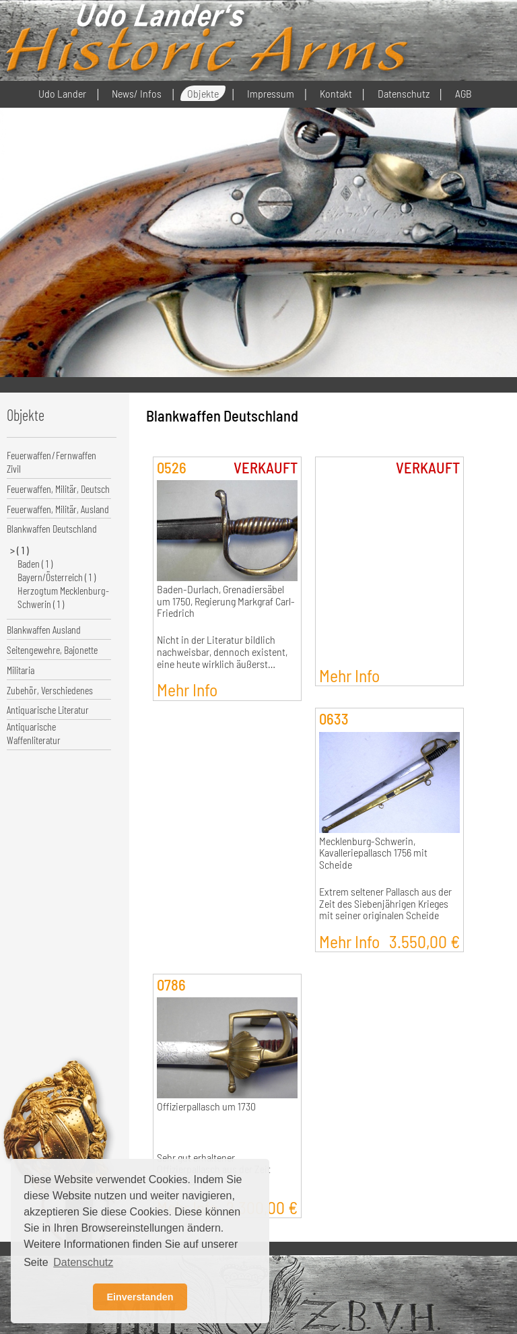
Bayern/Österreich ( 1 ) (57, 576)
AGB (463, 93)
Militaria (20, 669)
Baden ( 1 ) (35, 563)
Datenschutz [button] (83, 1262)
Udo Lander (62, 93)
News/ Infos (137, 93)
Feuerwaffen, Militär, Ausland (58, 508)
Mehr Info (187, 689)
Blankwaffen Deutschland (52, 528)
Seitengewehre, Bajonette (52, 649)
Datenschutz (403, 93)
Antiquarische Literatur (48, 709)
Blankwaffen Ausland (44, 629)
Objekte (203, 93)
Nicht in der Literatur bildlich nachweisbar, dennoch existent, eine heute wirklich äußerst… (222, 651)
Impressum (270, 93)
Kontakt (336, 93)
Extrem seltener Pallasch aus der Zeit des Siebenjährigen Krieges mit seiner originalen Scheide (385, 903)
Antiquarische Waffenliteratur (34, 733)
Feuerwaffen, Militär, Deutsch (58, 488)
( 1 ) (23, 549)
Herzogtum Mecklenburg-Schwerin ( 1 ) (63, 597)
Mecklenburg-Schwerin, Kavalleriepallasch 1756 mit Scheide (373, 853)
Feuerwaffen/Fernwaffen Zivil (51, 461)
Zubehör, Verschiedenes (50, 689)
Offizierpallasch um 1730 (206, 1106)
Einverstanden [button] (139, 1297)
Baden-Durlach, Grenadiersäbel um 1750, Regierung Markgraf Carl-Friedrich (226, 601)
